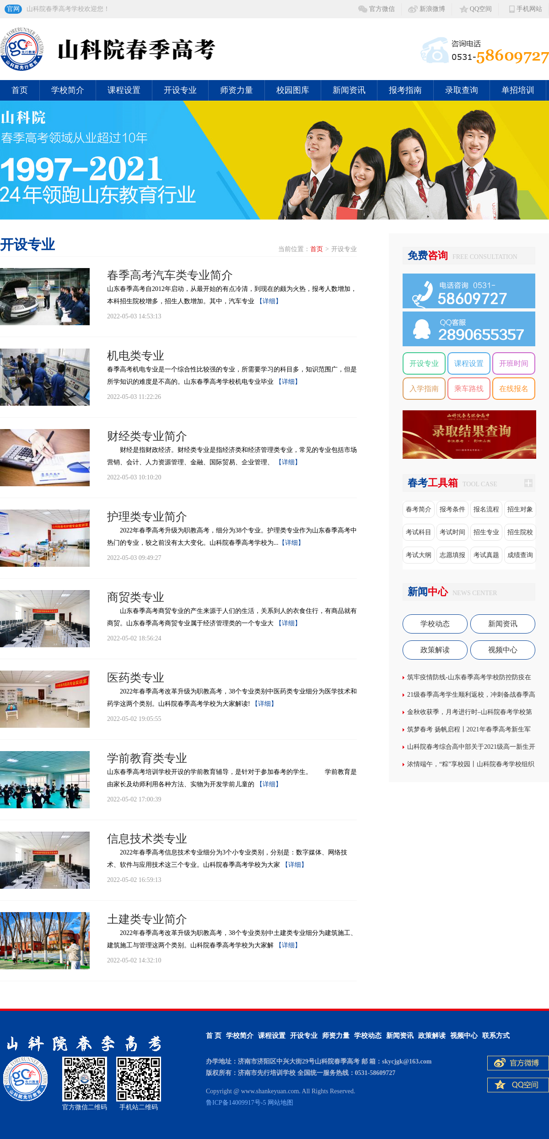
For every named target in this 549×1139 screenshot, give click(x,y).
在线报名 (513, 388)
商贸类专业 (135, 597)
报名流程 (486, 509)
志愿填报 (452, 555)
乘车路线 (469, 388)
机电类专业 (135, 355)
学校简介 (67, 90)
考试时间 (452, 532)
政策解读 (435, 650)
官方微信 (382, 8)
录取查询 (461, 90)
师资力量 (236, 90)
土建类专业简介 (147, 919)
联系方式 (496, 1035)
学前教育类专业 (147, 758)
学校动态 (435, 624)
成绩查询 (520, 555)
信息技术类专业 (147, 839)
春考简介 (418, 509)
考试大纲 (418, 555)
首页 (19, 90)
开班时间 (513, 363)
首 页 (213, 1035)
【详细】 (269, 301)
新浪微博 (432, 8)
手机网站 (529, 8)
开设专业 (180, 90)
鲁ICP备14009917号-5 (236, 1102)
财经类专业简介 (147, 436)
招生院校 (520, 532)
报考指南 (405, 90)
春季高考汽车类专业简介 (170, 275)
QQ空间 (481, 8)
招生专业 (486, 532)
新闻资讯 (349, 90)
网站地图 (280, 1102)
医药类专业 (135, 678)
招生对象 (520, 509)
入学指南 (424, 388)
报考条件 (452, 509)
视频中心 (502, 650)
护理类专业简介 (147, 516)
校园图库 (292, 90)
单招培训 (517, 90)
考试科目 (418, 532)
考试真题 (486, 555)
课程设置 (124, 90)
